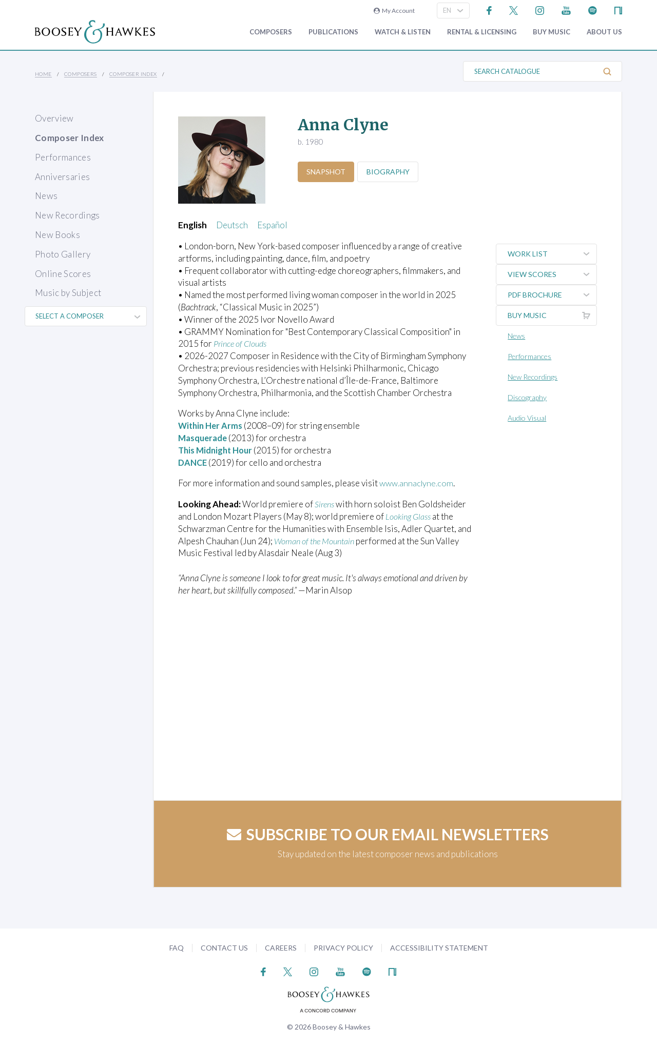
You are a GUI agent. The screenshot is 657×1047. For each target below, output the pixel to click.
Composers (270, 32)
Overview (54, 118)
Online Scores (63, 273)
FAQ (176, 947)
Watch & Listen (403, 32)
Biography (391, 171)
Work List (552, 254)
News (46, 195)
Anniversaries (62, 176)
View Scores (552, 274)
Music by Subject (68, 292)
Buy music (551, 32)
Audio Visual (528, 417)
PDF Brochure (552, 295)
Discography (528, 397)
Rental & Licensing (481, 32)
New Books (57, 234)
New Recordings (67, 215)
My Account (394, 10)
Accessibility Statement (439, 947)
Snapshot (326, 171)
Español (272, 225)
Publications (333, 32)
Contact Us (224, 947)
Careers (281, 947)
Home (43, 74)
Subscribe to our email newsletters (388, 834)
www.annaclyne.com (417, 483)
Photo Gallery (62, 254)
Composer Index (133, 74)
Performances (63, 157)
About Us (604, 32)
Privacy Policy (343, 947)
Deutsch (232, 225)
